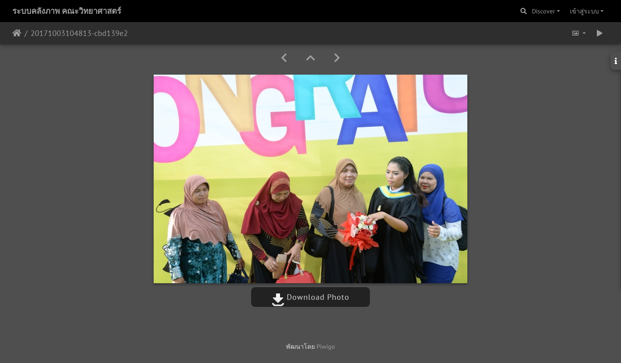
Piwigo (325, 346)
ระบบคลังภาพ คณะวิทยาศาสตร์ (66, 11)
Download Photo (310, 297)
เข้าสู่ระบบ (584, 11)
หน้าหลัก (16, 33)
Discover (543, 11)
